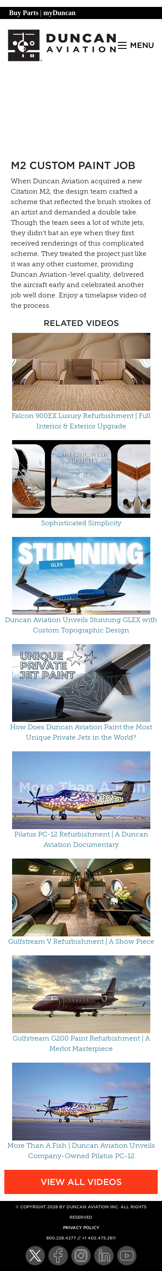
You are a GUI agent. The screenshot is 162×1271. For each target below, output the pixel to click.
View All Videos (81, 1182)
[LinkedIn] (104, 1255)
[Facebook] (58, 1255)
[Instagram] (81, 1255)
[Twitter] (35, 1255)
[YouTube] (127, 1255)
